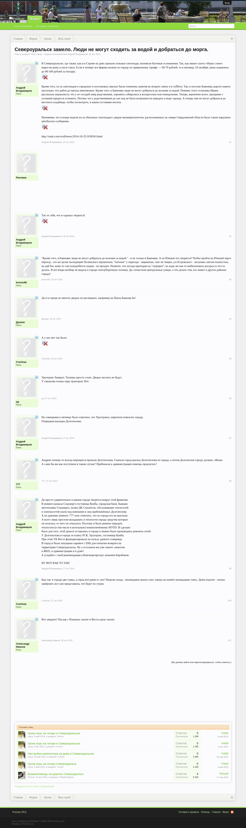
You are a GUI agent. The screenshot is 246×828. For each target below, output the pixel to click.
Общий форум (66, 777)
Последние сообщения (47, 26)
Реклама (21, 177)
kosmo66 (21, 282)
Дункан (20, 322)
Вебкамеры (69, 18)
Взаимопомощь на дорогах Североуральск (56, 774)
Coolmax (21, 362)
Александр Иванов (22, 645)
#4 (230, 319)
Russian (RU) (19, 812)
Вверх (226, 812)
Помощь (205, 812)
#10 (229, 600)
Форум (34, 19)
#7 (230, 438)
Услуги (60, 736)
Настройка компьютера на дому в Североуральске (61, 753)
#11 (229, 640)
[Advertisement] (136, 178)
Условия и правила (189, 812)
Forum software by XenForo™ (38, 821)
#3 (230, 279)
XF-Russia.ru (27, 824)
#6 (230, 398)
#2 (230, 236)
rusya (30, 736)
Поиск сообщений (23, 26)
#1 (230, 142)
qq (17, 401)
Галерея (50, 18)
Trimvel (31, 777)
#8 (230, 481)
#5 (230, 358)
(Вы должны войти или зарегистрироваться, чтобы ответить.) (201, 662)
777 (18, 484)
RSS (232, 812)
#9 (230, 568)
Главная (18, 18)
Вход (227, 3)
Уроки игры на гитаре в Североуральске (54, 733)
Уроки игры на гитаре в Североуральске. (54, 743)
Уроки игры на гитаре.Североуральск (52, 763)
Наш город (36, 54)
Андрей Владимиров (77, 54)
